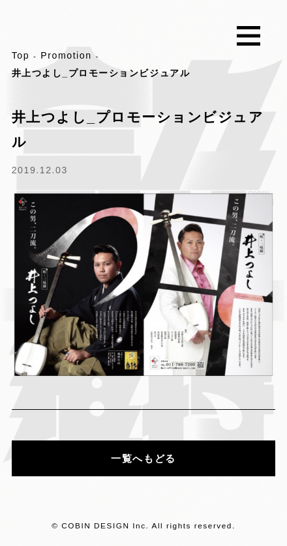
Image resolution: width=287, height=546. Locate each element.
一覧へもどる (143, 458)
